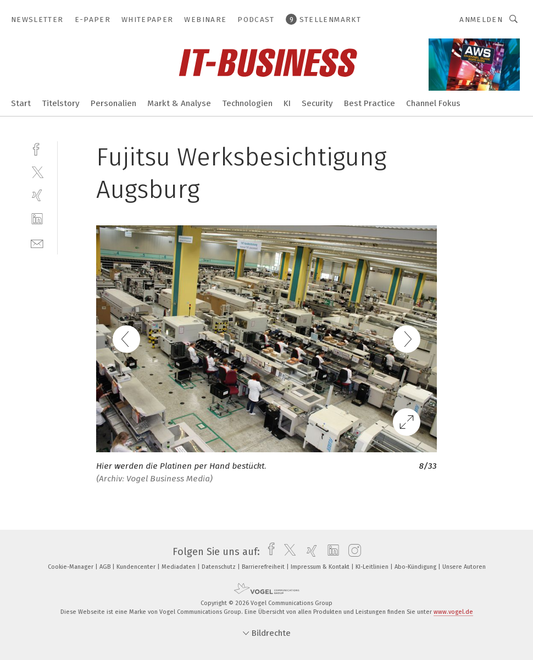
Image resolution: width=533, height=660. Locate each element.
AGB (105, 566)
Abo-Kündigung (416, 566)
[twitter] (37, 172)
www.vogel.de (453, 611)
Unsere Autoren (464, 566)
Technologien (247, 103)
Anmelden (481, 19)
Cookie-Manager (71, 566)
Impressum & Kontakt (321, 566)
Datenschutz (219, 566)
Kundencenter (136, 566)
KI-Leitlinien (373, 566)
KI (287, 103)
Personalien (113, 103)
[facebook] (37, 148)
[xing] (37, 195)
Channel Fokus (433, 103)
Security (317, 103)
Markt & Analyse (179, 103)
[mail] (37, 242)
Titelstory (61, 103)
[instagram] (352, 552)
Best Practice (369, 103)
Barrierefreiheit (264, 566)
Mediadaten (179, 566)
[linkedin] (37, 219)
